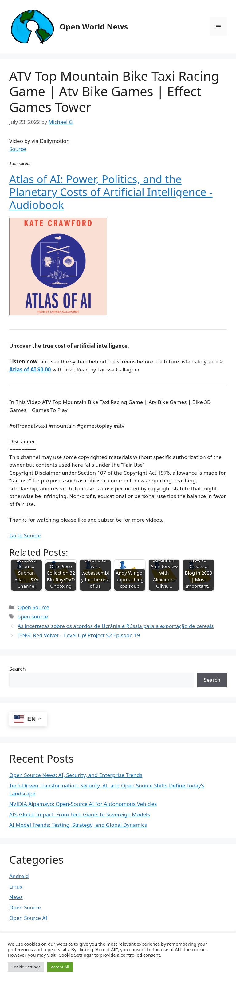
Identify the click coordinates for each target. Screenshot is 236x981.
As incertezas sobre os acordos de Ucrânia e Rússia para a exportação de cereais (116, 626)
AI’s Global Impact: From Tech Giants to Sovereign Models (79, 814)
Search (17, 668)
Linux (15, 886)
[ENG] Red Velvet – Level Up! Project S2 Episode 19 (79, 635)
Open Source (33, 607)
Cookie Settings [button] (25, 967)
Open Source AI (28, 917)
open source (33, 616)
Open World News (94, 26)
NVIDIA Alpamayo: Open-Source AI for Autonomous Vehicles (83, 803)
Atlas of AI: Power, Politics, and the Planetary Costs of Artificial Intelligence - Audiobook (111, 192)
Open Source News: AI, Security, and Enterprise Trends (75, 775)
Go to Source (25, 535)
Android (19, 876)
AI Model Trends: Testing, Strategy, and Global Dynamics (78, 824)
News (16, 897)
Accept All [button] (60, 967)
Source (17, 148)
